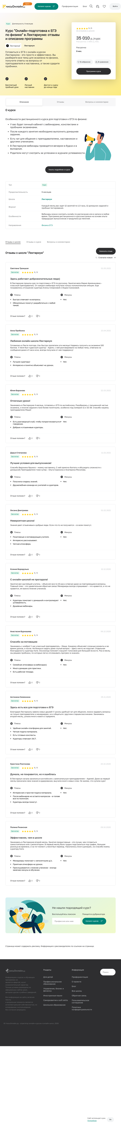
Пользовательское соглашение (80, 1001)
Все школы (77, 991)
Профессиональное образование (52, 982)
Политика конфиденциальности (82, 1008)
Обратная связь (79, 995)
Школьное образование (54, 1005)
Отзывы (60, 102)
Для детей (48, 977)
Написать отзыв (105, 251)
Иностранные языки (52, 995)
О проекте (76, 981)
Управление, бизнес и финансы (53, 989)
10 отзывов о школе (85, 30)
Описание (24, 102)
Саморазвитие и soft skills (55, 1000)
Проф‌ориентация (70, 6)
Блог (85, 6)
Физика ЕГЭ (47, 225)
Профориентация (80, 977)
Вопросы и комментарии (96, 102)
